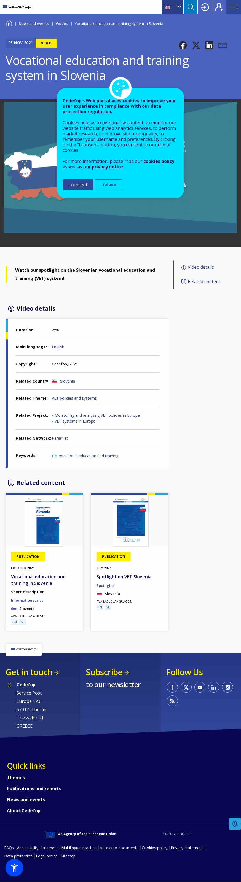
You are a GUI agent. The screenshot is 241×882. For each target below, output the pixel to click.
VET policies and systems (74, 398)
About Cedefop (24, 811)
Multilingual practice (79, 847)
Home (9, 22)
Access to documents (119, 847)
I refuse (108, 184)
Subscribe (104, 672)
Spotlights (105, 585)
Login (205, 7)
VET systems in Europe (75, 421)
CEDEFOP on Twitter (186, 687)
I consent (77, 185)
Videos (62, 23)
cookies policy (158, 161)
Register (219, 7)
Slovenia (67, 381)
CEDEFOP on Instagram (227, 687)
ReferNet (60, 438)
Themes (16, 778)
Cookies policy (154, 847)
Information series (27, 600)
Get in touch (29, 672)
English (58, 346)
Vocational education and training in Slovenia (38, 580)
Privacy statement (187, 847)
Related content (204, 281)
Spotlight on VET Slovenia (124, 577)
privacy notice (107, 167)
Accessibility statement (37, 847)
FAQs (9, 847)
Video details (201, 267)
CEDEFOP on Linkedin (213, 687)
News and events (34, 23)
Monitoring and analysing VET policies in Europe (97, 415)
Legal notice (47, 856)
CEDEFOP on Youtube (199, 687)
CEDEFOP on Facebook (172, 687)
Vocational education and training (88, 455)
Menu (233, 7)
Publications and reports (34, 789)
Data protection (18, 856)
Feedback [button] (235, 824)
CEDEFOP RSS (172, 700)
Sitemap (68, 856)
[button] (182, 45)
